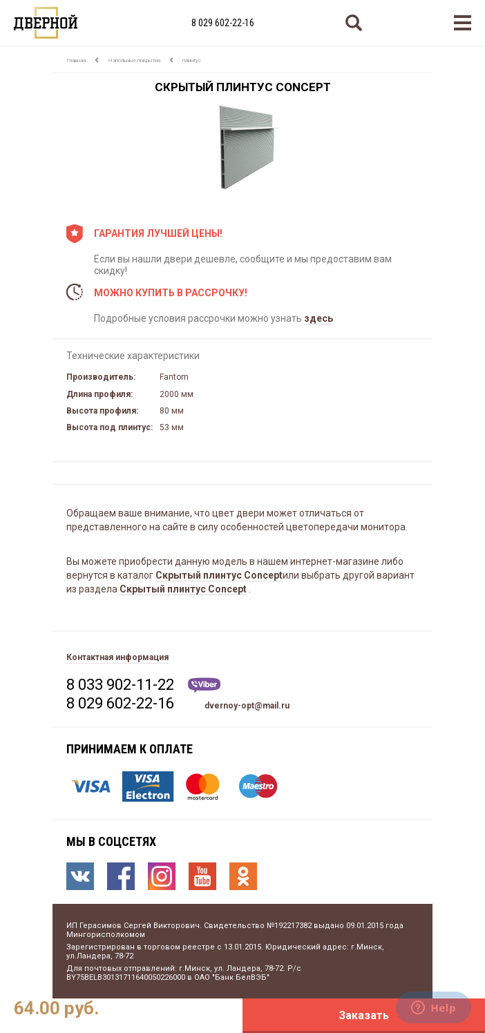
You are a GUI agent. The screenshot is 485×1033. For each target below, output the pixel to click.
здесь (318, 318)
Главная (76, 60)
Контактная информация (117, 657)
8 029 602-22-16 (222, 22)
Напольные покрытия (134, 60)
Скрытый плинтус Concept (219, 575)
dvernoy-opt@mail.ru (247, 706)
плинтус (191, 60)
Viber (204, 685)
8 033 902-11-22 (120, 684)
